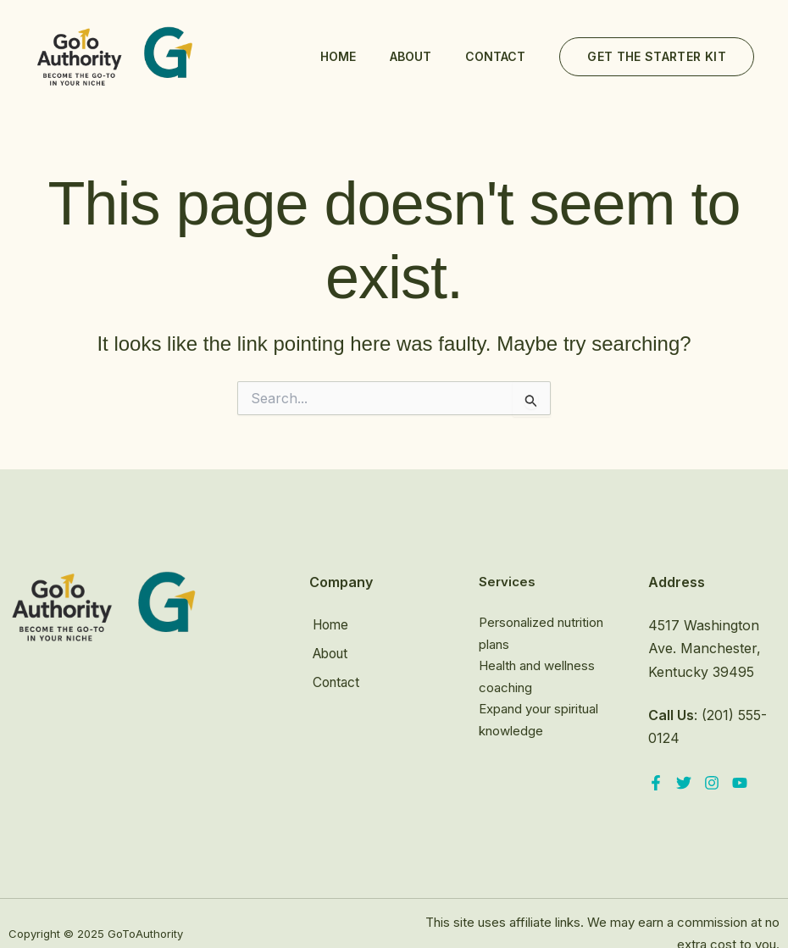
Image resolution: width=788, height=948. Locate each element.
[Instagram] (711, 782)
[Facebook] (655, 782)
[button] (656, 56)
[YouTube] (739, 782)
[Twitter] (683, 782)
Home (338, 56)
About (410, 56)
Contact (495, 56)
